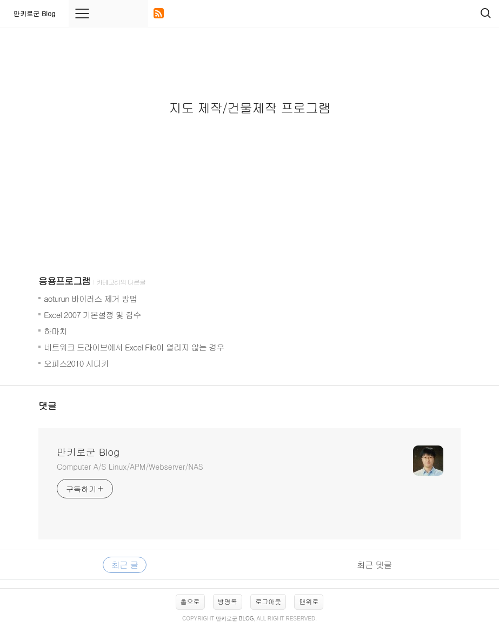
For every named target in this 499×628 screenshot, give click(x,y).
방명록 (227, 601)
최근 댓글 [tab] (374, 564)
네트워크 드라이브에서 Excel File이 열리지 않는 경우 (134, 347)
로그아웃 (268, 601)
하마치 (55, 330)
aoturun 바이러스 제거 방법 (90, 298)
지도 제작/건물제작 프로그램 (249, 107)
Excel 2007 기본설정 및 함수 (92, 314)
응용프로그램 (64, 280)
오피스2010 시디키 (76, 363)
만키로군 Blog (34, 13)
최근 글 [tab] (124, 564)
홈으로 (190, 601)
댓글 (47, 405)
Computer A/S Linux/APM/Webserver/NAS (130, 466)
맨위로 (308, 601)
